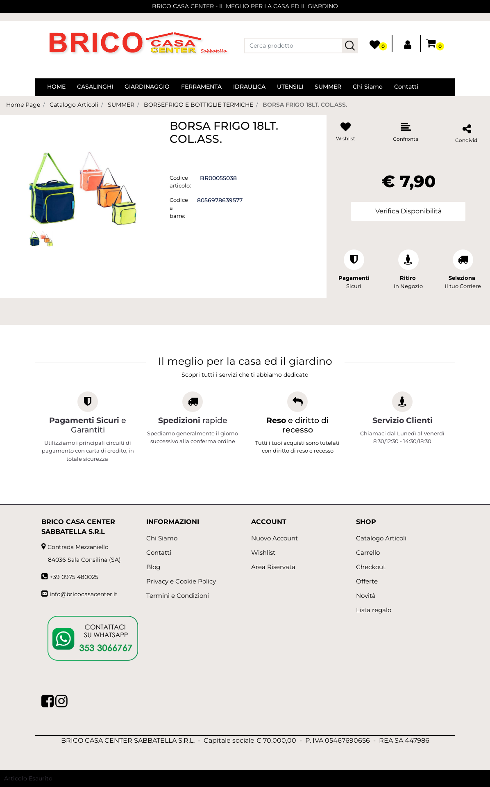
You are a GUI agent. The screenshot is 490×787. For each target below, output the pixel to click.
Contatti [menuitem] (406, 86)
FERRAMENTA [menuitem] (201, 86)
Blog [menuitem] (153, 567)
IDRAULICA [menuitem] (249, 86)
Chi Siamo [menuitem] (368, 86)
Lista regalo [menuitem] (373, 610)
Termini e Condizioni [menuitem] (177, 595)
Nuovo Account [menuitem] (274, 538)
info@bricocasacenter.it (84, 594)
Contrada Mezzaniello (78, 547)
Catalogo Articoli (74, 104)
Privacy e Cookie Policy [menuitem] (181, 581)
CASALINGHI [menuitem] (95, 86)
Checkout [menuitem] (371, 567)
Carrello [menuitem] (368, 552)
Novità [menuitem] (366, 595)
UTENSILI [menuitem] (290, 86)
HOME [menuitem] (56, 86)
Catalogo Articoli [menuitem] (381, 538)
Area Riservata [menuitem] (273, 567)
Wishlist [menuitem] (263, 552)
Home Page (23, 104)
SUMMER (121, 104)
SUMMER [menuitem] (328, 86)
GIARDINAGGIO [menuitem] (147, 86)
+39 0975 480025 (74, 577)
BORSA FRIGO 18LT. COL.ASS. (305, 104)
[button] (350, 45)
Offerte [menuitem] (367, 581)
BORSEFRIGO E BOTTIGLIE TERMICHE (198, 104)
